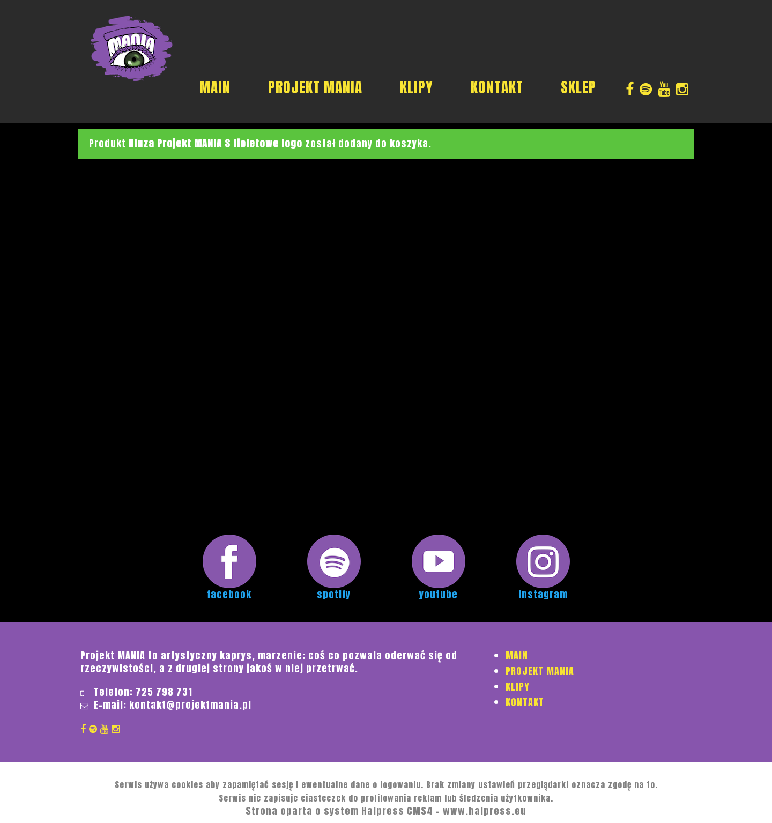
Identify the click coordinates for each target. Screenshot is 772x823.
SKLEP (578, 87)
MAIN (215, 87)
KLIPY (416, 87)
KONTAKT (497, 87)
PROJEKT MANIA (315, 87)
